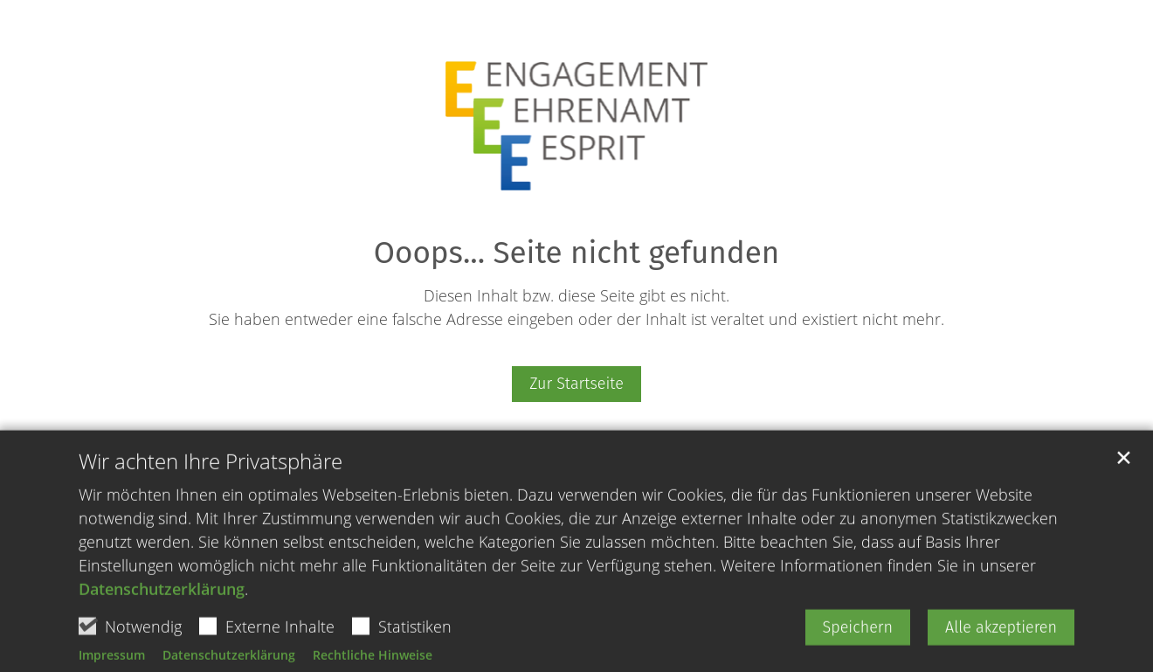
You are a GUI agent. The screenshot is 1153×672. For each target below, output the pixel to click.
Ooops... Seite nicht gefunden (577, 252)
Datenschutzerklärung (162, 628)
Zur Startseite (576, 383)
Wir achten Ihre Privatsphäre (210, 501)
